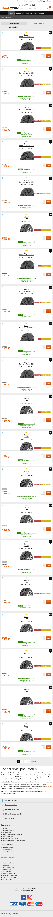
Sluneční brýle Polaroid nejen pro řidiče (14, 840)
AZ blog (5, 828)
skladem (37, 781)
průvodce (48, 785)
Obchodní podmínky (8, 862)
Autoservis (47, 13)
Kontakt (39, 1)
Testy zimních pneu (8, 849)
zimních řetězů (29, 791)
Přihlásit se (46, 1)
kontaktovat (34, 788)
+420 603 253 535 (28, 5)
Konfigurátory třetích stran (10, 838)
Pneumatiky (6, 13)
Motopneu (15, 13)
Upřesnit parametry (6, 17)
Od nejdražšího (13, 27)
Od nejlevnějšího (39, 23)
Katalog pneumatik (8, 830)
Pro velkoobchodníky (9, 866)
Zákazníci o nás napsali (9, 877)
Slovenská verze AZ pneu (10, 875)
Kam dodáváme (7, 879)
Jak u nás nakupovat (9, 873)
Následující (33, 761)
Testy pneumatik (29, 1)
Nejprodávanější (13, 23)
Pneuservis (38, 13)
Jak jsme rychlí (7, 869)
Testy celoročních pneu (9, 851)
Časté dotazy (6, 864)
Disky (21, 13)
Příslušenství (29, 13)
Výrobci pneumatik (8, 836)
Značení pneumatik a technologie (12, 834)
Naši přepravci (7, 871)
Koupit (48, 56)
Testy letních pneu (8, 847)
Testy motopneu (7, 853)
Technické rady (7, 832)
